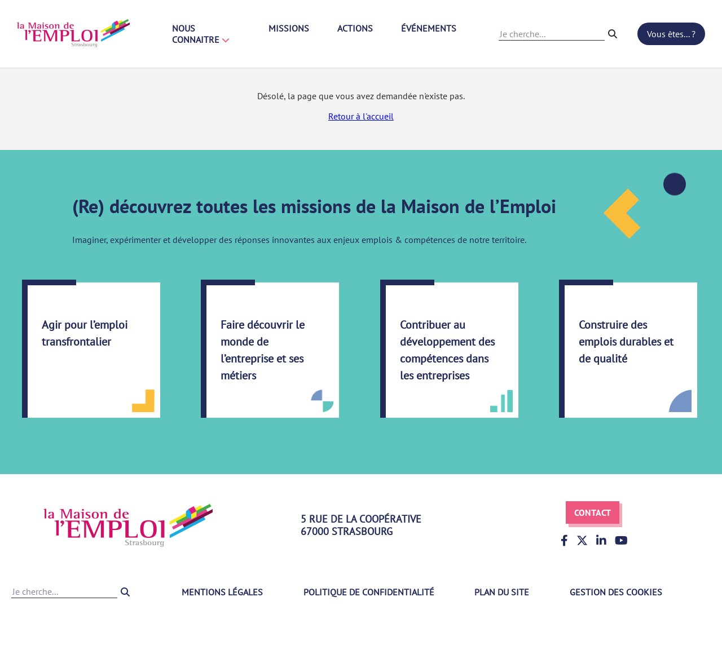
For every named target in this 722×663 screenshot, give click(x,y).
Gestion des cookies (616, 592)
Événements (428, 28)
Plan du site (501, 592)
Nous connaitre (201, 34)
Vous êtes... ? (671, 33)
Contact (592, 512)
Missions (288, 28)
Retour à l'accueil (361, 116)
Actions (355, 28)
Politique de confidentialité (368, 592)
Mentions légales (222, 592)
